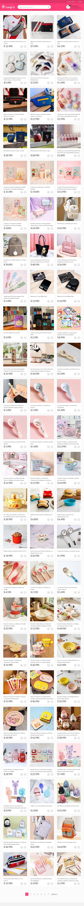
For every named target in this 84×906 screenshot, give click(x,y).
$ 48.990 (35, 264)
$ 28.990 (8, 155)
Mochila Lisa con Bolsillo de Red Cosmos (68, 806)
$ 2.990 (61, 119)
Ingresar (80, 1)
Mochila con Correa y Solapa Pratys (66, 842)
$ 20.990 (8, 628)
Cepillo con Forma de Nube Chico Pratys (41, 806)
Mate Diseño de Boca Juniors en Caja (14, 150)
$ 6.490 (7, 82)
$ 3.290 (34, 82)
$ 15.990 (35, 628)
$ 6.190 (61, 46)
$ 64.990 (61, 847)
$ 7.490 (61, 774)
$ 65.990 (35, 847)
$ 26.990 (35, 555)
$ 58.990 (8, 519)
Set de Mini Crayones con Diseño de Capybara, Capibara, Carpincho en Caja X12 (67, 880)
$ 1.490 (61, 82)
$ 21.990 (8, 119)
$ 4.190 (7, 592)
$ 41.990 (35, 737)
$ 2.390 (34, 337)
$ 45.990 (61, 228)
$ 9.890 (7, 228)
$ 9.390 (34, 46)
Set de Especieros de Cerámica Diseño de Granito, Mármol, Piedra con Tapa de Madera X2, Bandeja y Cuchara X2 (42, 371)
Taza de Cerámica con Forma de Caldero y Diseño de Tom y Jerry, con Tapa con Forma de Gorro (68, 735)
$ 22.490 (61, 665)
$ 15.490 (8, 191)
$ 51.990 (8, 701)
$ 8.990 (61, 337)
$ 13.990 (35, 301)
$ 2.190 (34, 592)
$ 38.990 (61, 737)
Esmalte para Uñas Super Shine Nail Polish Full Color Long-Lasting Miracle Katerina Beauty (68, 152)
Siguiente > (54, 894)
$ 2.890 (61, 155)
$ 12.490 (8, 46)
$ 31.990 (61, 191)
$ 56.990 (61, 264)
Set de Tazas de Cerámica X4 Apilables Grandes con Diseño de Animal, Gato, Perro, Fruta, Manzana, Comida (14, 371)
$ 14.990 (61, 301)
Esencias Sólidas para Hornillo (12, 332)
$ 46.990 (35, 701)
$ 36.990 (35, 665)
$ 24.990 (35, 228)
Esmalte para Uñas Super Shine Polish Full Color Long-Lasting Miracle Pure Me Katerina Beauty (68, 116)
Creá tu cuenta (71, 1)
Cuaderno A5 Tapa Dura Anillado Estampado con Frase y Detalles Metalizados (12, 225)
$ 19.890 (35, 191)
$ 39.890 (8, 264)
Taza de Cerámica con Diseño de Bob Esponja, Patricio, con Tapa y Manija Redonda (41, 662)
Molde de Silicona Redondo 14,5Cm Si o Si (15, 551)
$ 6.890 (34, 519)
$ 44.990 (61, 628)
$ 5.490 (7, 301)
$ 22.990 (35, 774)
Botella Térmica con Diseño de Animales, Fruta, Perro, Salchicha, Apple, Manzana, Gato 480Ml (42, 771)
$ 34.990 (35, 373)
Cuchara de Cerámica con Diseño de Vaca (68, 551)
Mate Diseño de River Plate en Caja (40, 150)
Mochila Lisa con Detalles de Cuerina (67, 223)
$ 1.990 (61, 555)
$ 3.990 (7, 337)
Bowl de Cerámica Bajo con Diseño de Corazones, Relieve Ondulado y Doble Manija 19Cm (41, 626)
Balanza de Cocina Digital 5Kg (39, 296)
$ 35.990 (61, 701)
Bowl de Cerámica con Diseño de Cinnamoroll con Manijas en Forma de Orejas (41, 480)
